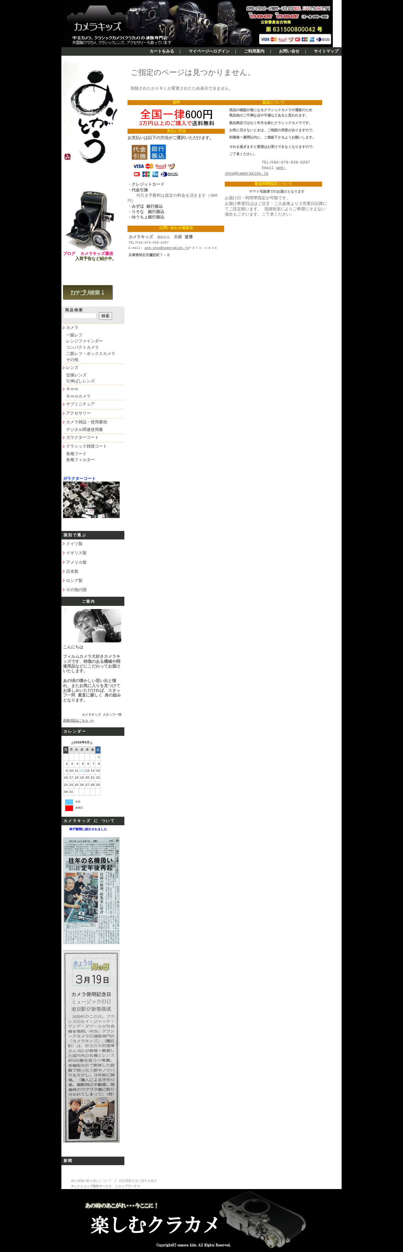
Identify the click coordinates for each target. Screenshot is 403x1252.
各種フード (76, 454)
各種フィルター (80, 460)
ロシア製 (74, 581)
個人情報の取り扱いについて (91, 1181)
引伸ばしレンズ (80, 381)
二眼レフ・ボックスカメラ (90, 354)
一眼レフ (74, 335)
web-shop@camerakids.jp (167, 248)
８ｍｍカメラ (78, 396)
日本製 (72, 571)
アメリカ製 (76, 562)
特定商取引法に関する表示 (138, 1181)
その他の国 (76, 590)
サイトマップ (326, 51)
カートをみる (162, 51)
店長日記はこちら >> (78, 721)
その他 (72, 360)
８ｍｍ (72, 389)
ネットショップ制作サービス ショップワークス (105, 1186)
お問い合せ (289, 51)
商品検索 (74, 310)
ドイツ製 (74, 544)
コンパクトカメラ (82, 348)
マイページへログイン (209, 51)
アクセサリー (78, 413)
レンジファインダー (84, 341)
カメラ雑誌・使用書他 (86, 422)
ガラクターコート (82, 438)
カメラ (72, 328)
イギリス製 (76, 553)
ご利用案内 (254, 51)
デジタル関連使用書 (84, 430)
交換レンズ (76, 375)
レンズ (72, 368)
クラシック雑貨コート (86, 446)
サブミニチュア (80, 404)
